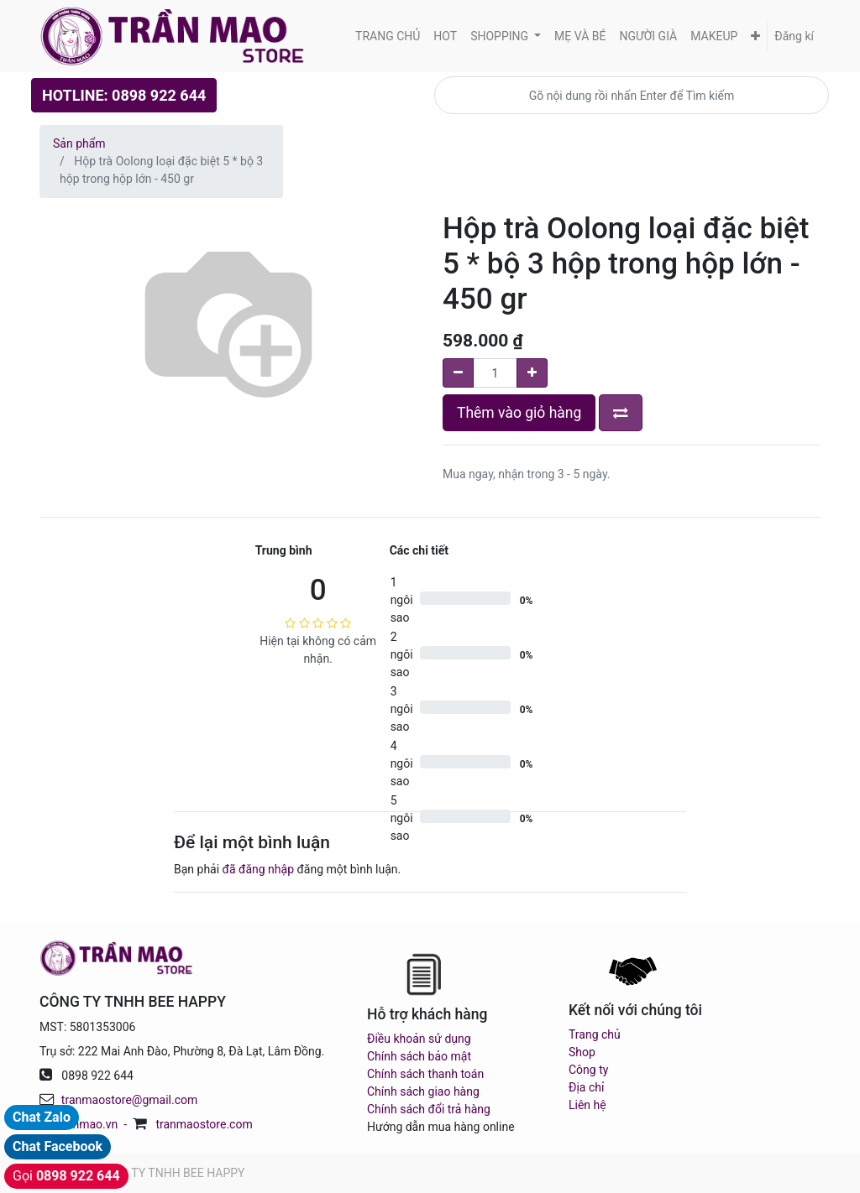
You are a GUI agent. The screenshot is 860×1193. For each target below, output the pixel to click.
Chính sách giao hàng (423, 1091)
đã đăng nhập (258, 869)
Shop (582, 1052)
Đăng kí (794, 36)
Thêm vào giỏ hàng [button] (519, 412)
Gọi (66, 1176)
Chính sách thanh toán (425, 1074)
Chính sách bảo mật (419, 1056)
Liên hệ (587, 1105)
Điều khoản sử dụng (419, 1038)
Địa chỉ (586, 1087)
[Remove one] (458, 373)
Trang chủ (595, 1034)
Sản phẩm (79, 143)
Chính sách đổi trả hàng (428, 1109)
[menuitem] (388, 36)
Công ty (588, 1069)
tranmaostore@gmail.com (129, 1100)
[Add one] (532, 373)
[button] (755, 36)
